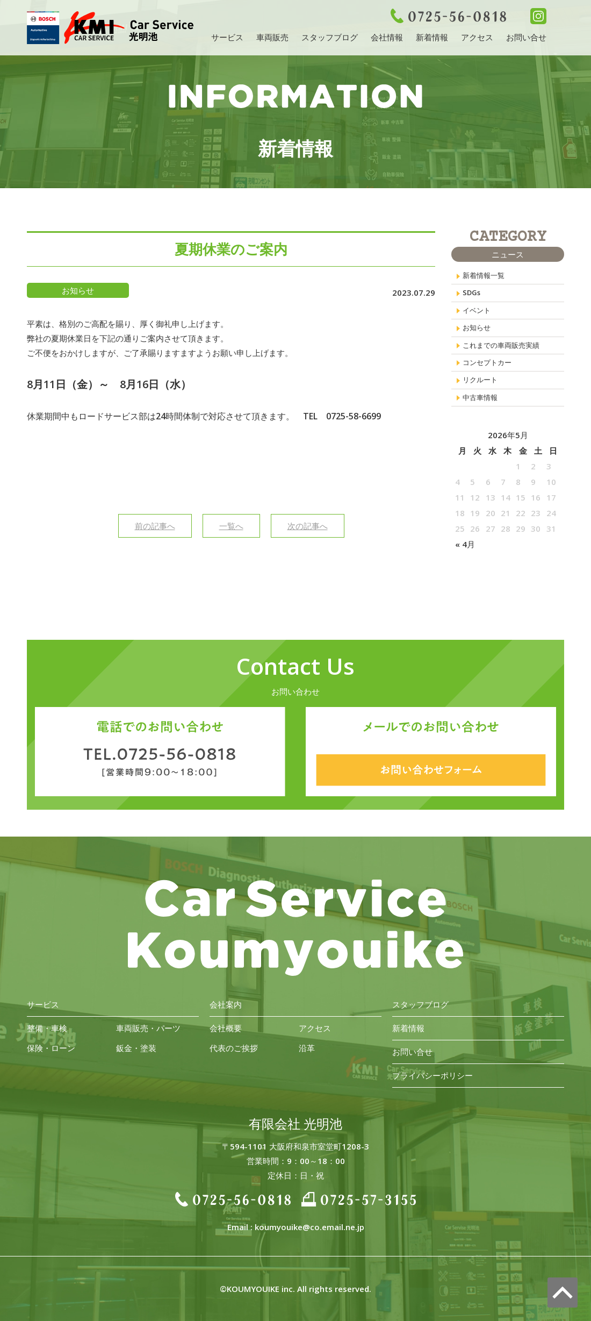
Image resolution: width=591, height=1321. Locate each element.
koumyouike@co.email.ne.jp (309, 1227)
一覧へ (231, 525)
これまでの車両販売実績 (507, 358)
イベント (479, 317)
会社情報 (387, 37)
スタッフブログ (329, 37)
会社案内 (226, 1004)
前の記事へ (155, 525)
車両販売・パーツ (148, 1028)
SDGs (473, 297)
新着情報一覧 (487, 277)
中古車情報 (483, 420)
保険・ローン (51, 1047)
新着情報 (432, 37)
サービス (227, 37)
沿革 (307, 1047)
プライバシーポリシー (432, 1075)
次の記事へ (307, 525)
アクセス (477, 37)
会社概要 (226, 1028)
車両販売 (272, 37)
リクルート (483, 399)
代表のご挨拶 (234, 1047)
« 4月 (465, 568)
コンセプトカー (491, 379)
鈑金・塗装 (136, 1047)
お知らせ (479, 338)
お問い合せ (526, 37)
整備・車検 (47, 1028)
